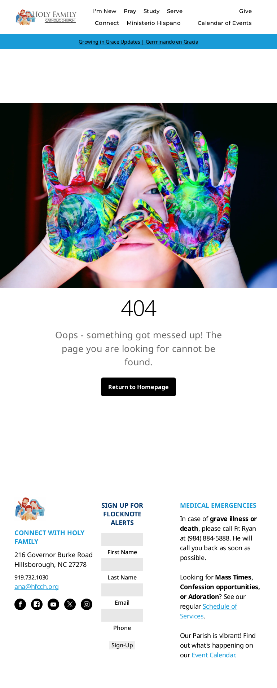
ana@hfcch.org (36, 586)
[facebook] (20, 605)
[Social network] (37, 605)
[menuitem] (104, 11)
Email (122, 603)
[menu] (261, 24)
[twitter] (70, 605)
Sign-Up (122, 645)
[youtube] (53, 605)
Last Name (122, 577)
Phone (122, 628)
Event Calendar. (214, 654)
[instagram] (86, 605)
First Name (122, 552)
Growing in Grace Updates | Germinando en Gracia (138, 41)
